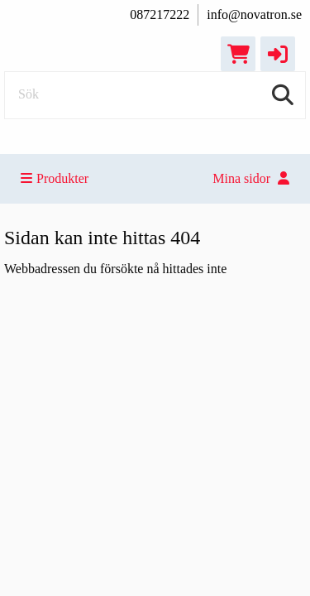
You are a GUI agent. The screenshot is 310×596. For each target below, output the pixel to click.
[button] (277, 53)
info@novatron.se (254, 14)
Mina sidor (250, 178)
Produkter (54, 178)
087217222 (159, 14)
